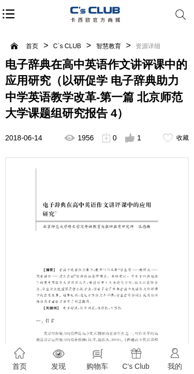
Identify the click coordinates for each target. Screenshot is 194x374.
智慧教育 (108, 46)
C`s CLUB (67, 46)
